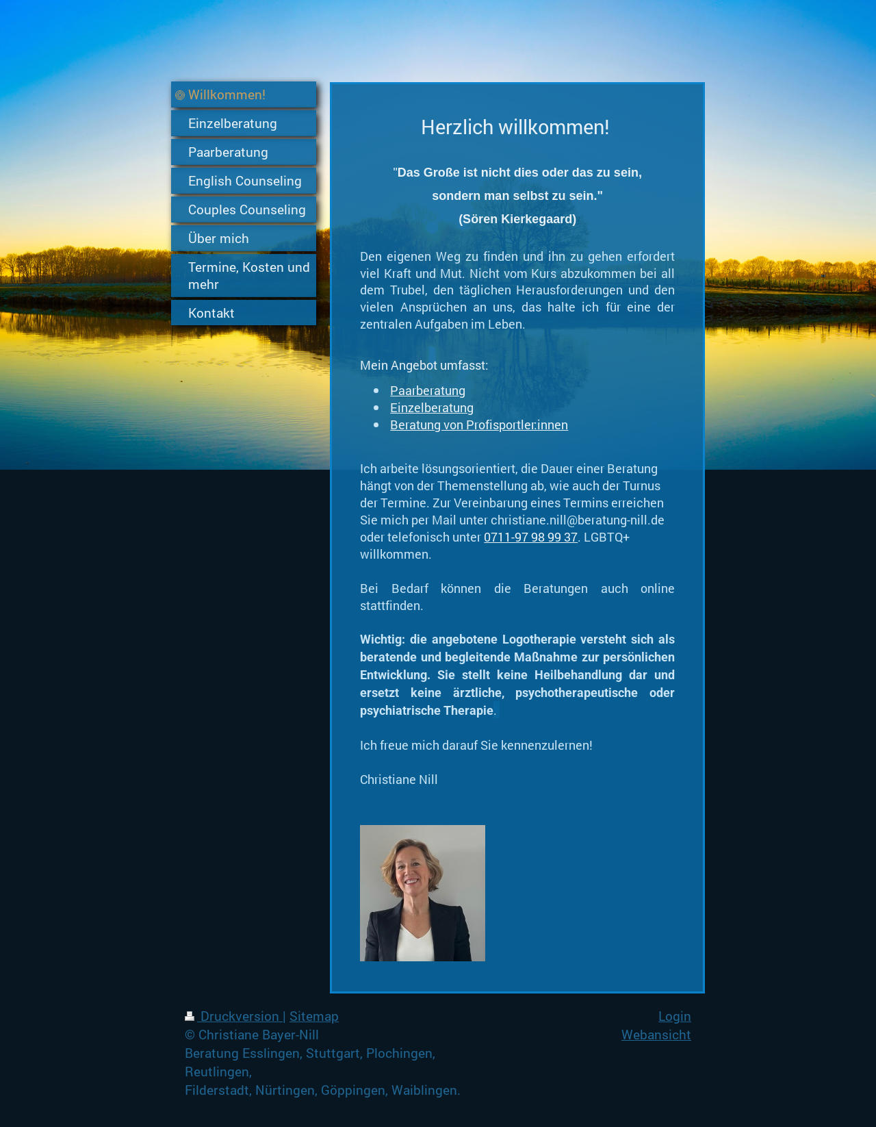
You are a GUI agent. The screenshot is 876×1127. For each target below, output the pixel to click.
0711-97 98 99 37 (531, 537)
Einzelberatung (432, 407)
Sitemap (314, 1015)
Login (674, 1015)
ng (458, 390)
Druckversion (234, 1015)
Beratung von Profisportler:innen (479, 424)
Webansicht (656, 1034)
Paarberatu (421, 390)
